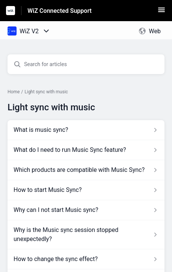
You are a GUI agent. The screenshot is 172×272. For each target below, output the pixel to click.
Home (14, 91)
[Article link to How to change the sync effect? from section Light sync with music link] (86, 259)
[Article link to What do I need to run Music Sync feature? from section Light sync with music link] (86, 150)
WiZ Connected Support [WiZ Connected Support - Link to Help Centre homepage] (59, 10)
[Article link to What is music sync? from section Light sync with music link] (86, 129)
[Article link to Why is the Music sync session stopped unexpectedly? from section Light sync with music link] (86, 235)
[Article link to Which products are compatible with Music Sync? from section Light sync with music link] (86, 170)
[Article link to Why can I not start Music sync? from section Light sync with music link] (86, 210)
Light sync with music (46, 91)
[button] (161, 12)
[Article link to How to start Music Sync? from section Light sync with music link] (86, 190)
